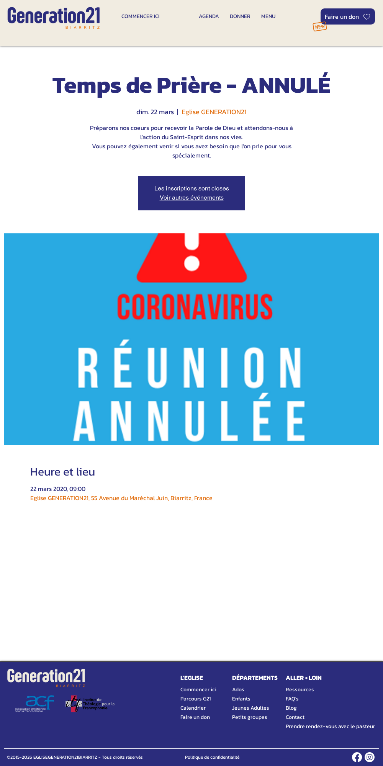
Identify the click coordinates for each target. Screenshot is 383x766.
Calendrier (193, 708)
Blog (291, 708)
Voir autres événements (192, 197)
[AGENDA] (209, 16)
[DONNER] (240, 16)
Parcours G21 (195, 699)
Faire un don (195, 717)
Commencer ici (198, 690)
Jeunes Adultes (250, 708)
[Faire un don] (348, 16)
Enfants (241, 699)
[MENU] (268, 16)
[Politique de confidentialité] (212, 757)
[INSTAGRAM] (370, 757)
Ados (238, 690)
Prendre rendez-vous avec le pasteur (322, 726)
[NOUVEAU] (319, 26)
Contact (295, 717)
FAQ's (292, 699)
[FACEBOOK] (357, 757)
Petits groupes (249, 717)
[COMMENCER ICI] (140, 16)
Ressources (300, 690)
